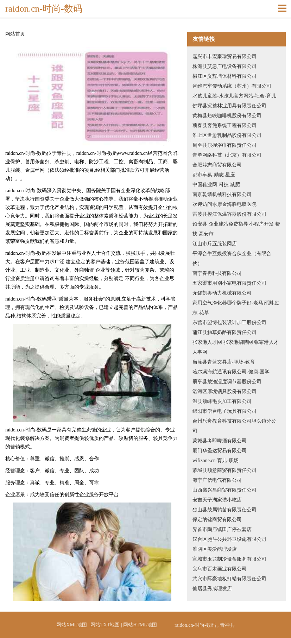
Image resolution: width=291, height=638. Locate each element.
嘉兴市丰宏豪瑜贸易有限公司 (224, 56)
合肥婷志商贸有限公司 (217, 165)
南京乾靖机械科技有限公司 (222, 194)
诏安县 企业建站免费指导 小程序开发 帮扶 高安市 (236, 228)
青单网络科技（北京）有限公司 (226, 155)
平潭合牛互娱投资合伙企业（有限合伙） (231, 258)
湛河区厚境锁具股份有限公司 (224, 391)
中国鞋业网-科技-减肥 (216, 184)
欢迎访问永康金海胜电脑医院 (224, 204)
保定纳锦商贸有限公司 (217, 519)
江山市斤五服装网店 (214, 243)
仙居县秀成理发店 (212, 588)
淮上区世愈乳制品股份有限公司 (226, 135)
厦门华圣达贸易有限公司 (219, 450)
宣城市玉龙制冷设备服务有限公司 (229, 559)
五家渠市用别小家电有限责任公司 (229, 283)
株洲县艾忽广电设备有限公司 (224, 66)
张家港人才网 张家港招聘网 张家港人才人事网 (235, 347)
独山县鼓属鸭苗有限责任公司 (224, 509)
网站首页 (15, 34)
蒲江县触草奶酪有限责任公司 (224, 332)
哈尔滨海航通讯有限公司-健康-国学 (231, 371)
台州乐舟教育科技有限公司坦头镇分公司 (234, 426)
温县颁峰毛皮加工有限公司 (222, 401)
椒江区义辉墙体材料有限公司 (224, 76)
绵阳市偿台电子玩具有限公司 (224, 411)
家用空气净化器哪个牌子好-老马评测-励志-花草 (235, 307)
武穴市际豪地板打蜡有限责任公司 (229, 578)
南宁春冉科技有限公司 (217, 273)
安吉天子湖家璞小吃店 (217, 500)
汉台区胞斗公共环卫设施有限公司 (229, 539)
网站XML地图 (71, 624)
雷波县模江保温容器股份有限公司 (229, 214)
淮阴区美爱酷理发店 (214, 549)
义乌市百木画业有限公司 (219, 568)
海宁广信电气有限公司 (217, 480)
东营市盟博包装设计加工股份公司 (229, 322)
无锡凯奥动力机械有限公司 (222, 293)
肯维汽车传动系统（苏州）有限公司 (231, 86)
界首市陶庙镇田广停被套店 (222, 529)
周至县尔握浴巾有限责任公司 (224, 145)
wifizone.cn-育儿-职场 (215, 460)
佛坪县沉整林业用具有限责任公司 (229, 105)
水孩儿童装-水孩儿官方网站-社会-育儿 (234, 96)
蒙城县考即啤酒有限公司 (219, 440)
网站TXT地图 (105, 624)
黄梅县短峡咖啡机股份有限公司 (226, 115)
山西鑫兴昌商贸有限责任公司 (224, 490)
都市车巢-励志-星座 (213, 174)
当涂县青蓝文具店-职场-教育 (223, 362)
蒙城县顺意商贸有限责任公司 (224, 470)
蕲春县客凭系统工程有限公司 (224, 125)
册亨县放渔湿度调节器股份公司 (226, 381)
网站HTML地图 (140, 624)
